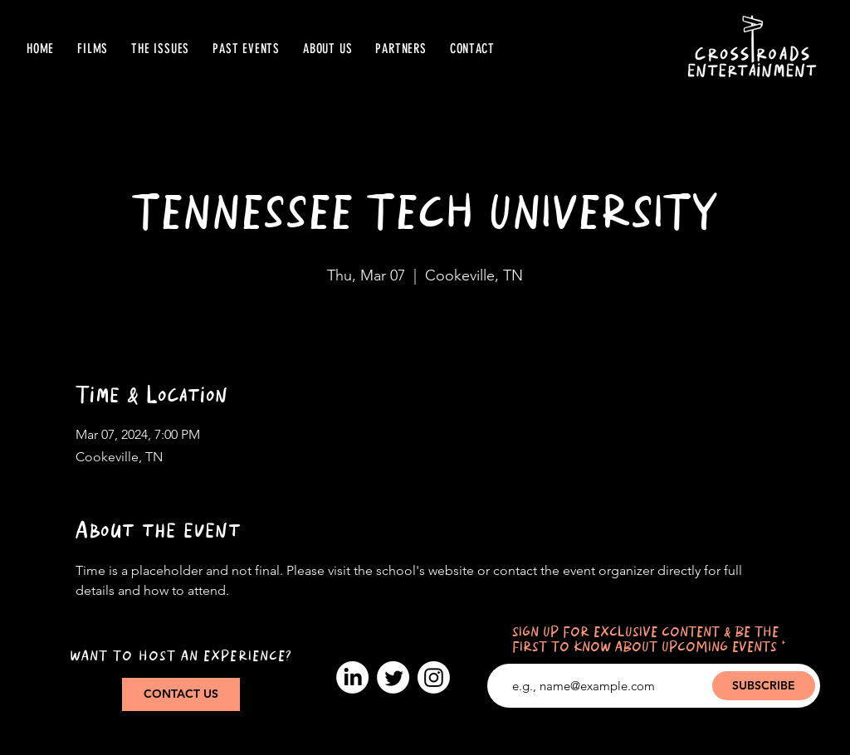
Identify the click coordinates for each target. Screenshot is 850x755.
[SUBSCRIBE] (763, 685)
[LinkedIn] (352, 677)
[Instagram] (434, 677)
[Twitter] (393, 677)
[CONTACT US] (181, 694)
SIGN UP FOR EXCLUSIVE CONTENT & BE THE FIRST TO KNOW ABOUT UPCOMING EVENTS (645, 640)
